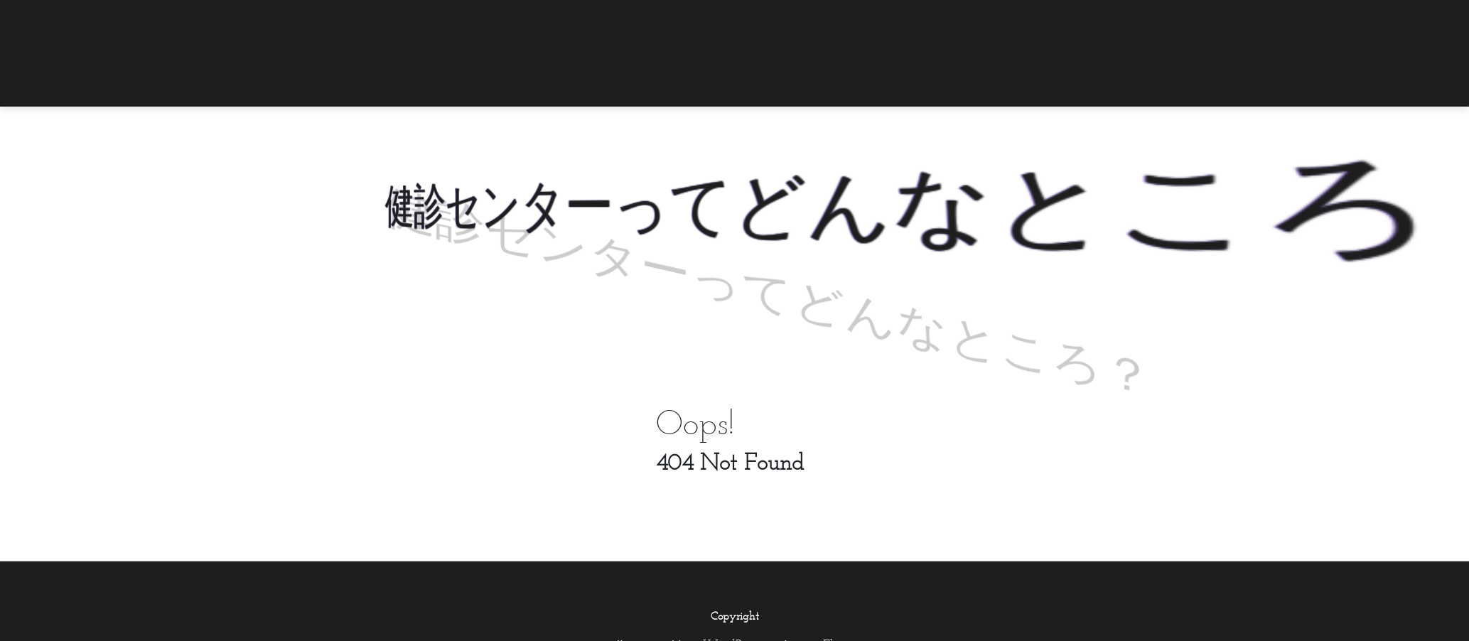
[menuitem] (1101, 19)
